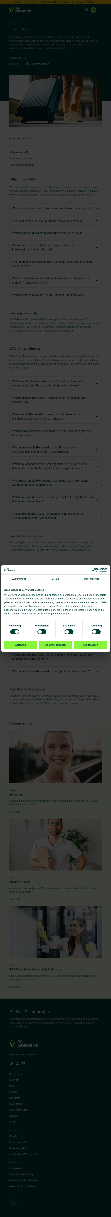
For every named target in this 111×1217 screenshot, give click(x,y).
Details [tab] (55, 578)
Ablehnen (20, 644)
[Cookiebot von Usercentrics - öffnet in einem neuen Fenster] (93, 569)
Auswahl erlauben (55, 644)
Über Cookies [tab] (91, 578)
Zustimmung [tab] (19, 578)
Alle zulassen (90, 644)
